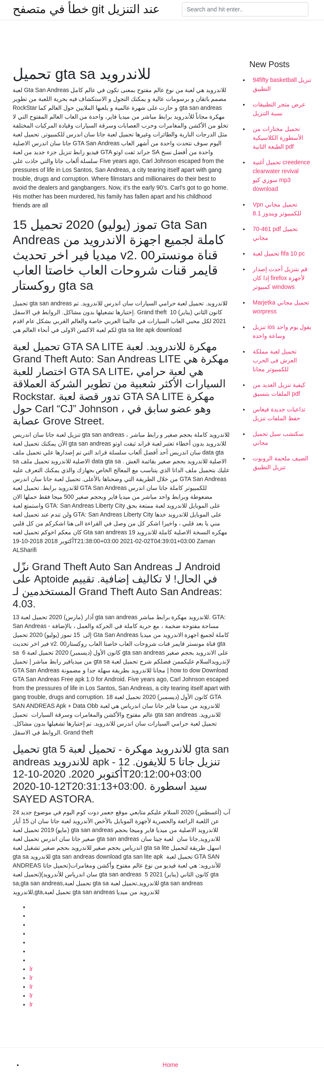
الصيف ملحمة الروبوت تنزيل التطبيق (280, 463)
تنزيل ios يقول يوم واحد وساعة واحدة (282, 331)
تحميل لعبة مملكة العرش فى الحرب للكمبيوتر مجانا (275, 360)
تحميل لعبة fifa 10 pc (279, 253)
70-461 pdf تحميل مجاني (275, 233)
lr (31, 969)
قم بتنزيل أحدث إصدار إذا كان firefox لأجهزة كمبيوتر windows (280, 278)
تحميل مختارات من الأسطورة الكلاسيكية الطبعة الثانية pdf (278, 137)
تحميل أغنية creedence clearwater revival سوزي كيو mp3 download (281, 175)
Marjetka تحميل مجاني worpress (281, 307)
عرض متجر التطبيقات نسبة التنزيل (279, 109)
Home (170, 1064)
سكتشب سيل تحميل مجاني (278, 438)
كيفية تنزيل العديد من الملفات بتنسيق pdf (279, 389)
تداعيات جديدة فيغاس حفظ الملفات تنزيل (279, 414)
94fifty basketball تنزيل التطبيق (282, 84)
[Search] (245, 9)
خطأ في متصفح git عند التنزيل (86, 9)
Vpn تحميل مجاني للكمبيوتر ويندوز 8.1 (277, 209)
